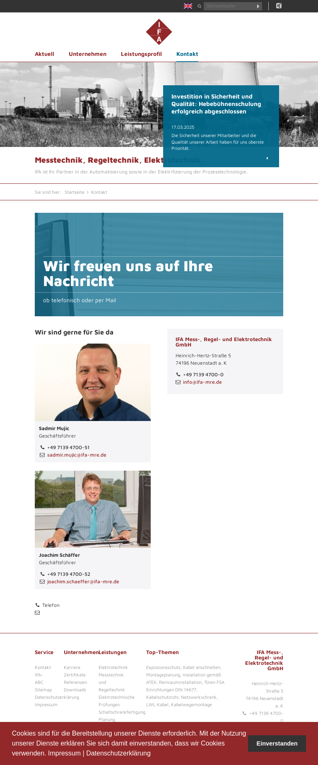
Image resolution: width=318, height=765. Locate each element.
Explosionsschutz (163, 667)
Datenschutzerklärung (118, 753)
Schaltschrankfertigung (122, 711)
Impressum (64, 753)
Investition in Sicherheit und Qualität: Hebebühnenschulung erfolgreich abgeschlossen (216, 104)
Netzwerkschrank (199, 697)
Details (260, 158)
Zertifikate (75, 674)
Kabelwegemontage (191, 704)
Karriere (72, 667)
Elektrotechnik (113, 667)
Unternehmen (87, 54)
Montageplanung (163, 674)
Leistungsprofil (141, 54)
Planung (107, 719)
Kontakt (187, 54)
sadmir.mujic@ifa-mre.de (76, 455)
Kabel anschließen (201, 667)
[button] (153, 754)
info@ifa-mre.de (202, 382)
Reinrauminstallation (180, 682)
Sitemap (43, 689)
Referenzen (75, 682)
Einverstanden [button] (277, 743)
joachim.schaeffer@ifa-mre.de (83, 581)
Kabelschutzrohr (162, 697)
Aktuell (44, 54)
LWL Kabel (157, 704)
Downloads (75, 689)
